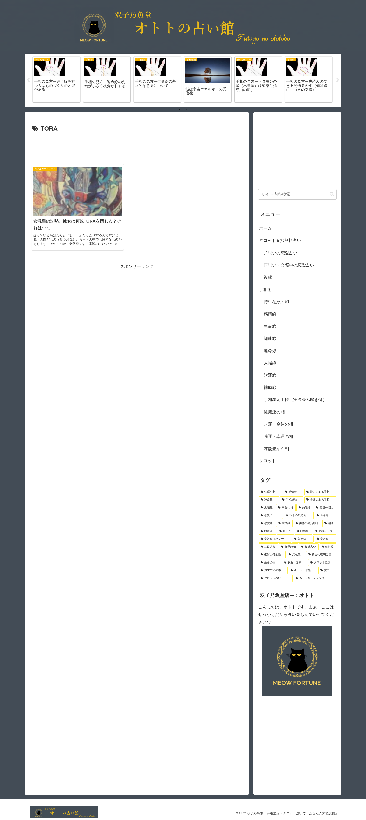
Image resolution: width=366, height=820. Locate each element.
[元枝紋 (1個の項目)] (296, 554)
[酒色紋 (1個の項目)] (303, 539)
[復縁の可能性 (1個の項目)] (272, 554)
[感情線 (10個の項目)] (293, 492)
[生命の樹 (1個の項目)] (270, 562)
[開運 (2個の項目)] (329, 523)
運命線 (270, 350)
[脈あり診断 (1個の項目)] (294, 562)
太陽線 (270, 363)
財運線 (270, 375)
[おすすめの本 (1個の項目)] (273, 570)
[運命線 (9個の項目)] (269, 499)
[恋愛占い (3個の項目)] (271, 515)
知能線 (270, 338)
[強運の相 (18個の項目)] (270, 492)
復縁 (268, 277)
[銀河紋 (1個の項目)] (328, 546)
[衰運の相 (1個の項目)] (288, 546)
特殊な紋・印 (276, 301)
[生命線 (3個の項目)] (325, 515)
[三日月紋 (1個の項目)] (268, 546)
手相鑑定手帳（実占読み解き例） (295, 399)
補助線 (270, 387)
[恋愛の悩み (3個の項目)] (325, 507)
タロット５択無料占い (280, 240)
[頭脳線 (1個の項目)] (303, 531)
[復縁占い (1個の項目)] (309, 546)
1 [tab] (179, 109)
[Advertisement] (137, 146)
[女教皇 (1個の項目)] (325, 539)
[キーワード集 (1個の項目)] (303, 570)
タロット (267, 460)
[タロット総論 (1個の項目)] (322, 562)
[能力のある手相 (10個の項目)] (320, 492)
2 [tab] (186, 109)
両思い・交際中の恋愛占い (289, 265)
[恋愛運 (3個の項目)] (267, 523)
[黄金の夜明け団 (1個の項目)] (321, 554)
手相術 (265, 289)
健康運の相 (274, 412)
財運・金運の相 (278, 424)
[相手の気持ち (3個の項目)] (299, 515)
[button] (332, 194)
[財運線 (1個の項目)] (267, 531)
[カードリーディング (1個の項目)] (315, 578)
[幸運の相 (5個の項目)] (286, 507)
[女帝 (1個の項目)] (327, 570)
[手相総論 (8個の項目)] (291, 499)
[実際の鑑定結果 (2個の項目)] (307, 523)
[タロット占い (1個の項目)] (276, 578)
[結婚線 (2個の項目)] (284, 523)
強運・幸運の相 (278, 436)
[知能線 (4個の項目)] (304, 507)
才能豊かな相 (276, 448)
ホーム (265, 228)
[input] (297, 194)
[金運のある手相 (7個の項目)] (320, 499)
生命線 (270, 326)
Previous (28, 80)
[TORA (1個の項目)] (285, 531)
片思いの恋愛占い (280, 253)
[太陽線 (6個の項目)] (267, 507)
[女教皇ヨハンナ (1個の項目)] (275, 539)
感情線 (270, 314)
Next (337, 80)
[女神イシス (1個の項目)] (324, 531)
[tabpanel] (56, 80)
